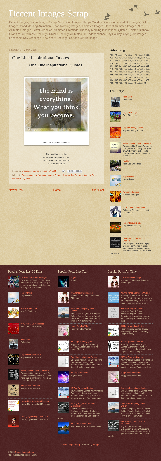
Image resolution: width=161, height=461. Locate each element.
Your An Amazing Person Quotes (135, 293)
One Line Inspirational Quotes (84, 357)
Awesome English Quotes (132, 308)
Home (57, 190)
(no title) (126, 161)
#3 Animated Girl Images (134, 207)
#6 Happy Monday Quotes (82, 342)
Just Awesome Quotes (81, 175)
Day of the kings (130, 112)
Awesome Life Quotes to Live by (137, 143)
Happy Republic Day (132, 223)
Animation (127, 97)
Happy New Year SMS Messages (35, 401)
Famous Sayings (62, 175)
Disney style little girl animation (34, 416)
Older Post (97, 190)
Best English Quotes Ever (132, 342)
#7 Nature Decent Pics (81, 423)
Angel (73, 277)
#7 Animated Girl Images (82, 293)
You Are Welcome (29, 308)
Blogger (96, 444)
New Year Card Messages (32, 324)
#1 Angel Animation (79, 372)
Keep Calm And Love (30, 386)
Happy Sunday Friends (133, 128)
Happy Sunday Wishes (81, 326)
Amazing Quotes (29, 175)
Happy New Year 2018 (31, 355)
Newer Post (16, 190)
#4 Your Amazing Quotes (82, 388)
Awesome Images (46, 175)
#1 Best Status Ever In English (34, 277)
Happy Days (128, 176)
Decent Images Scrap (48, 13)
